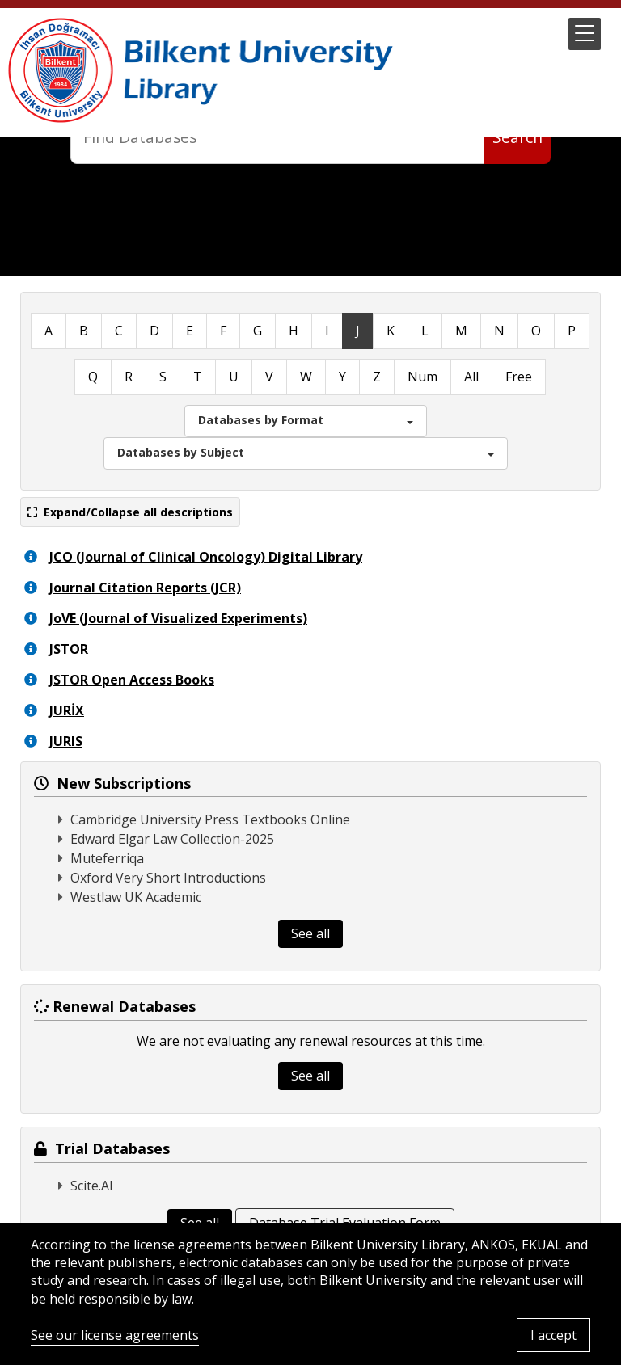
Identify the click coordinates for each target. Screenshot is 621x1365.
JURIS (65, 741)
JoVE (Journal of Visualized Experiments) (178, 618)
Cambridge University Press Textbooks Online (210, 819)
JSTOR (68, 649)
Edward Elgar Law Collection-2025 (172, 839)
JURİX (66, 710)
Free (518, 376)
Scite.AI (91, 1185)
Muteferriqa (107, 858)
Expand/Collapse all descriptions (130, 512)
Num (422, 376)
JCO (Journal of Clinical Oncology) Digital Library (205, 557)
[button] (584, 34)
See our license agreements (115, 1335)
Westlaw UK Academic (135, 897)
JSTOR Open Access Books (131, 680)
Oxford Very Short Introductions (168, 878)
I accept (553, 1335)
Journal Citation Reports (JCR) (145, 587)
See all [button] (310, 933)
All (471, 376)
